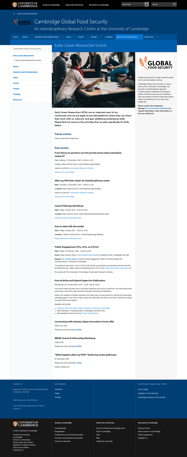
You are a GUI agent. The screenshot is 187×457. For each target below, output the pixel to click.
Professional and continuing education (69, 435)
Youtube (58, 397)
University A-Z (18, 450)
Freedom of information (22, 440)
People (94, 37)
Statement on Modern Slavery (24, 445)
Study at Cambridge (51, 5)
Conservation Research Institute (81, 168)
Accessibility (17, 437)
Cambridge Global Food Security (27, 49)
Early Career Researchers (28, 14)
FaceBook (58, 389)
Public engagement (145, 435)
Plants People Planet (90, 313)
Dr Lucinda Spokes (70, 259)
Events (81, 37)
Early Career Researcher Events (28, 60)
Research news (144, 428)
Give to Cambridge (103, 431)
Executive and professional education (69, 438)
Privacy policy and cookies (23, 442)
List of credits (143, 389)
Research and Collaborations (47, 37)
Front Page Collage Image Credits (152, 384)
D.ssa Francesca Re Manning (157, 108)
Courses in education (63, 441)
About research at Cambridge (149, 431)
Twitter (57, 393)
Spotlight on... (143, 438)
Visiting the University (104, 441)
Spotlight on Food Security (148, 393)
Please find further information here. (68, 218)
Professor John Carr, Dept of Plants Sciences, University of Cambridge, (83, 308)
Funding (108, 37)
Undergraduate (60, 428)
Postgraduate (60, 431)
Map (98, 438)
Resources (149, 37)
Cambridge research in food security (151, 397)
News (68, 37)
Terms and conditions (21, 447)
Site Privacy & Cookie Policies (25, 400)
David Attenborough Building (87, 255)
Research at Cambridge (99, 5)
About (25, 37)
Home (14, 13)
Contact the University (21, 435)
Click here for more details (64, 172)
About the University (74, 5)
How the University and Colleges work (110, 428)
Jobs (98, 435)
